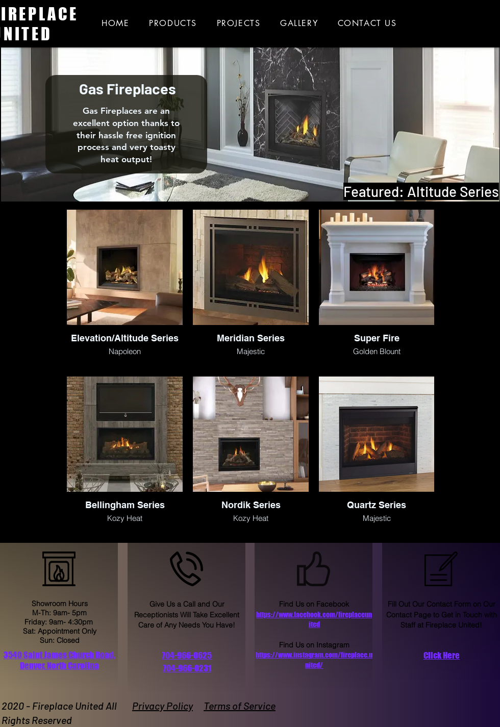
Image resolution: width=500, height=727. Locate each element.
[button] (441, 655)
